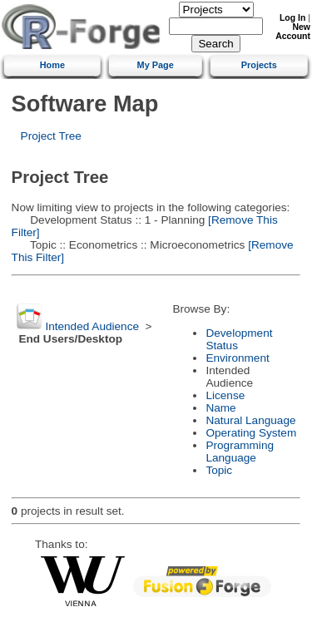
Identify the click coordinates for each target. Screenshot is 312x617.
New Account (292, 31)
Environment (237, 358)
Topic (219, 470)
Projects (259, 65)
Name (220, 408)
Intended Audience (92, 326)
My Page (155, 65)
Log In (292, 17)
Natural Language (250, 420)
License (225, 395)
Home (52, 65)
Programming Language (240, 451)
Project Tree (51, 136)
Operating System (251, 433)
